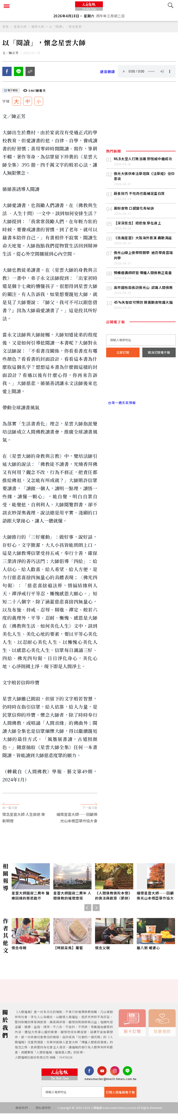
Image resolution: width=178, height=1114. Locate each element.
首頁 (5, 26)
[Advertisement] (89, 819)
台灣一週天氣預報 (121, 403)
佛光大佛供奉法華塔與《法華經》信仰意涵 (144, 177)
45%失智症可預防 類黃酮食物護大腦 (143, 302)
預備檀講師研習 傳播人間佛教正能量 (143, 273)
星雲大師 (20, 26)
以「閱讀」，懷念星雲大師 (67, 26)
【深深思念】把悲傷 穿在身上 (137, 223)
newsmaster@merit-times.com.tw (111, 1079)
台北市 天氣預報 (141, 383)
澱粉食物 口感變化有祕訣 (134, 208)
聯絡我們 (21, 1108)
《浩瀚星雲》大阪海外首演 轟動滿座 (143, 238)
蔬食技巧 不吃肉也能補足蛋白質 (139, 194)
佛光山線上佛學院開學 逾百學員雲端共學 (143, 256)
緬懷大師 (37, 26)
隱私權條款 (43, 1108)
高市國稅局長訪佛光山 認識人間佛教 (143, 287)
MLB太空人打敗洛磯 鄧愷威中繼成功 (143, 159)
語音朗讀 (107, 72)
